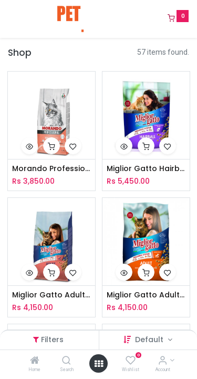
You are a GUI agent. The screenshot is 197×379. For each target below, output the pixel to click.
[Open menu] (99, 363)
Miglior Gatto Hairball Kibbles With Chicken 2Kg (146, 169)
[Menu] (8, 19)
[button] (29, 145)
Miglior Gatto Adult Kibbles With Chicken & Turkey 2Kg (146, 295)
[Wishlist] (131, 361)
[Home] (34, 361)
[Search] (66, 361)
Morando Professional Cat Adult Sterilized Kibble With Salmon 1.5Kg (51, 169)
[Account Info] (163, 361)
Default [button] (150, 339)
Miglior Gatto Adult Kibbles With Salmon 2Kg (51, 295)
